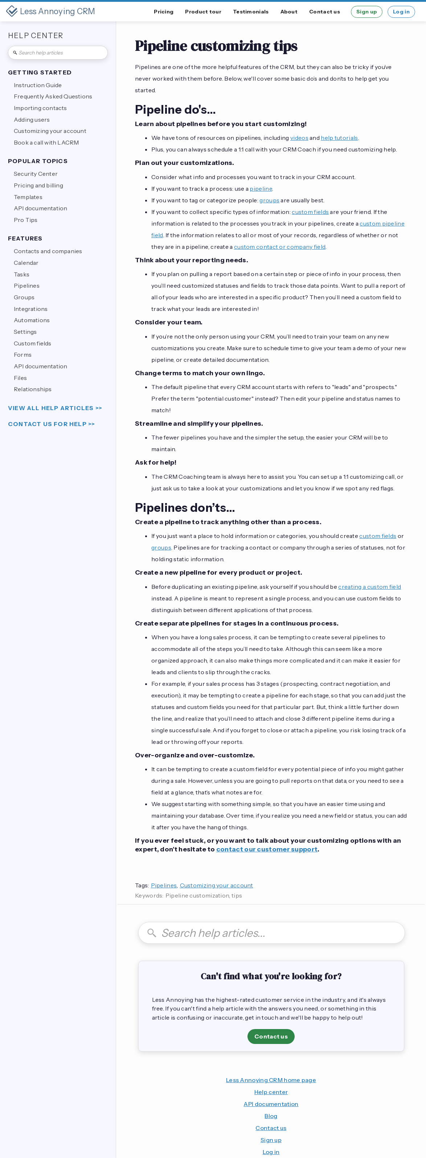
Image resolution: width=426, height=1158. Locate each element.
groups (269, 200)
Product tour (203, 11)
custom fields (310, 211)
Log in (401, 11)
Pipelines (164, 885)
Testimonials (251, 11)
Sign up (366, 11)
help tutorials (339, 137)
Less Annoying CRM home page (271, 1080)
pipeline (261, 188)
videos (299, 137)
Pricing (163, 11)
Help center (271, 1092)
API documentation (270, 1104)
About (289, 11)
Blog (271, 1115)
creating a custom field (369, 586)
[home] (50, 11)
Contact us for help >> (51, 424)
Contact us (324, 11)
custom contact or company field (279, 246)
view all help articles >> (55, 408)
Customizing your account (216, 885)
